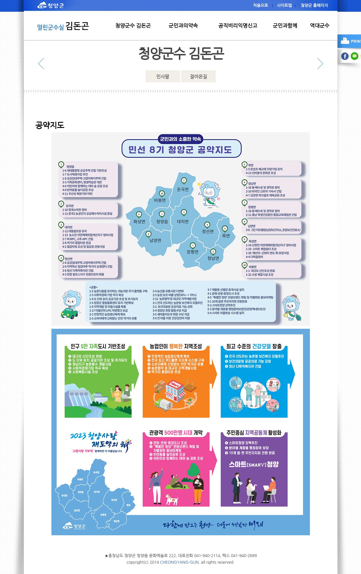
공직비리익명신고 (237, 25)
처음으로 (260, 5)
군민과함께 (285, 25)
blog (355, 56)
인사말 (162, 76)
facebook (345, 56)
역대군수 (319, 25)
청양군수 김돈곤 (133, 25)
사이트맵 (284, 5)
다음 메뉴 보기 (319, 63)
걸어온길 (198, 76)
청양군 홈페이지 (314, 5)
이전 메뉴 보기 (42, 63)
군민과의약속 (183, 25)
